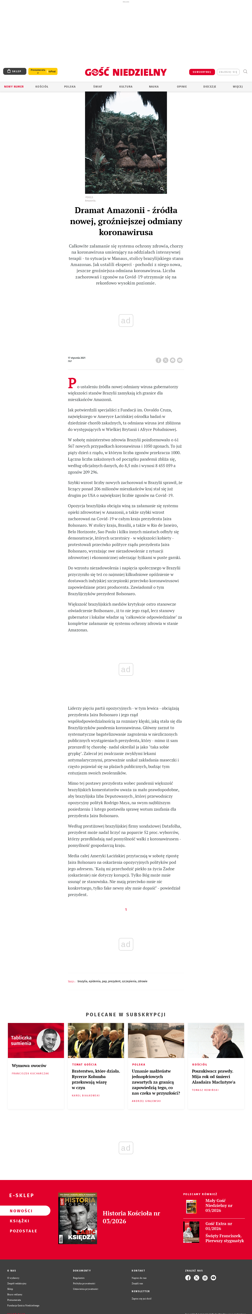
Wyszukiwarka (245, 71)
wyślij (180, 359)
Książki (19, 1221)
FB (159, 359)
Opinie (182, 86)
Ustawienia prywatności (85, 1288)
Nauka (154, 86)
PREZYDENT (114, 981)
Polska (70, 86)
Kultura (126, 86)
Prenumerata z (38, 71)
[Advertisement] (126, 33)
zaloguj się (228, 72)
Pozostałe (19, 1231)
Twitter (166, 359)
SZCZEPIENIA (129, 981)
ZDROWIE (142, 981)
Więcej (238, 86)
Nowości (19, 1211)
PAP (104, 981)
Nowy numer (14, 86)
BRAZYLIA (82, 981)
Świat (97, 86)
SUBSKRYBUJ (202, 72)
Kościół (42, 86)
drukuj (173, 359)
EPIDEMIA (95, 981)
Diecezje (209, 86)
